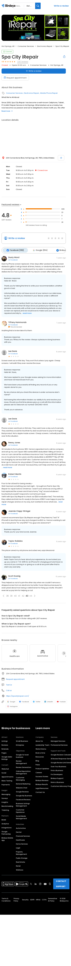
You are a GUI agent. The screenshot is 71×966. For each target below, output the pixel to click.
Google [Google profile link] (11, 701)
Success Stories (42, 775)
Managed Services (58, 740)
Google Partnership (6, 832)
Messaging (6, 793)
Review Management (21, 761)
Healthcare (20, 839)
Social (4, 772)
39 (11, 594)
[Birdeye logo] (9, 6)
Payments (6, 784)
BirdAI (4, 819)
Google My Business (24, 795)
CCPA (44, 899)
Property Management (21, 852)
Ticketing (5, 809)
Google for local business (22, 755)
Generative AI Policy (52, 898)
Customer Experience (20, 810)
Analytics (5, 823)
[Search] (38, 6)
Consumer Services (26, 46)
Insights (5, 801)
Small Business (22, 740)
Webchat (5, 768)
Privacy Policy (16, 898)
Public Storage (21, 857)
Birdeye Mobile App (7, 838)
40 (15, 594)
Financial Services (23, 835)
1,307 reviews (22, 61)
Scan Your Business (58, 766)
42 (23, 594)
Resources (40, 756)
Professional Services (59, 744)
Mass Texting (7, 780)
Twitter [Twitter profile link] (36, 701)
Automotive (21, 827)
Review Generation (23, 766)
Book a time (40, 752)
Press (38, 764)
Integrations (7, 827)
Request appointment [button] (15, 678)
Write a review (61, 5)
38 (7, 594)
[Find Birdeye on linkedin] (36, 883)
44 (30, 594)
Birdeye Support (57, 777)
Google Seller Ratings (7, 757)
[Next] (64, 652)
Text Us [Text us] (9, 684)
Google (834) (38, 250)
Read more (7, 111)
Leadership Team (42, 744)
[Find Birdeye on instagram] (40, 883)
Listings (5, 740)
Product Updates (42, 768)
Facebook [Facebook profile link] (24, 701)
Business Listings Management (23, 804)
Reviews (5, 744)
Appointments (7, 776)
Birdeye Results (42, 783)
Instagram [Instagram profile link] (12, 706)
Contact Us (40, 791)
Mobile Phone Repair (49, 93)
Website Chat (21, 787)
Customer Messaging (20, 778)
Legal (18, 847)
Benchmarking (7, 805)
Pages (4, 752)
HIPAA (38, 899)
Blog (37, 760)
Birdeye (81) (60, 250)
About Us (39, 740)
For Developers (57, 773)
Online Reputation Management (23, 771)
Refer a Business (57, 781)
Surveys (5, 797)
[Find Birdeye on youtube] (45, 883)
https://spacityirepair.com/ (17, 695)
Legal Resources (42, 787)
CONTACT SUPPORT (61, 883)
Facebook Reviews (23, 799)
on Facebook (13, 259)
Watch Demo (41, 748)
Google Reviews (22, 791)
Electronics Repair (44, 46)
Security (25, 899)
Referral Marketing (23, 783)
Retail (18, 865)
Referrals (5, 748)
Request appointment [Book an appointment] (15, 77)
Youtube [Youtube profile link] (61, 701)
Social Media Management (21, 816)
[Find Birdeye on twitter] (31, 883)
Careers (39, 772)
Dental (18, 831)
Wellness (19, 869)
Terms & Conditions (6, 898)
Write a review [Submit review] (33, 71)
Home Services (22, 843)
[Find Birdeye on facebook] (26, 883)
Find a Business (57, 769)
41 (19, 594)
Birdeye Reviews (42, 779)
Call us (9, 689)
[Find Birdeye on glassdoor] (50, 883)
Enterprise (20, 744)
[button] (3, 595)
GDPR (32, 899)
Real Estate (20, 861)
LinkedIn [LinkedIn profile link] (48, 701)
